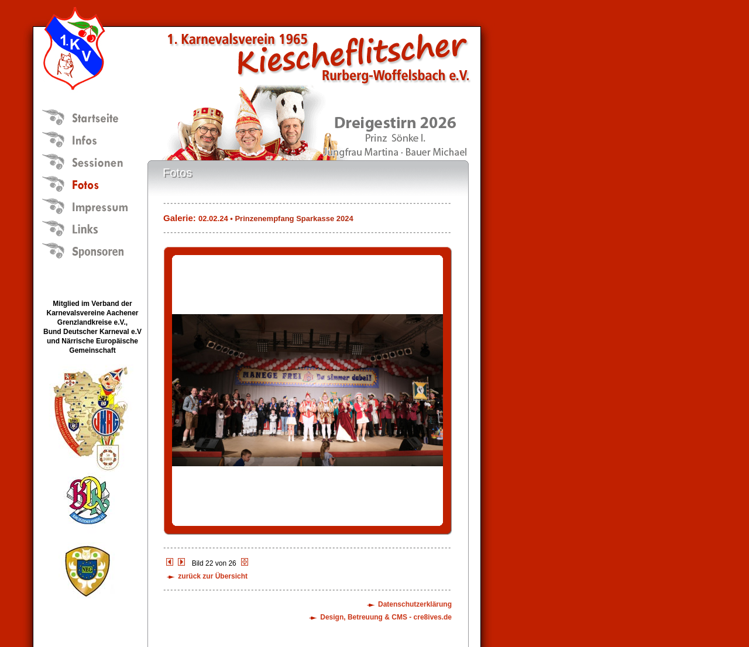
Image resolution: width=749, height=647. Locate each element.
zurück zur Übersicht (213, 576)
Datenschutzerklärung (415, 604)
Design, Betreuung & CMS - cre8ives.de (386, 617)
